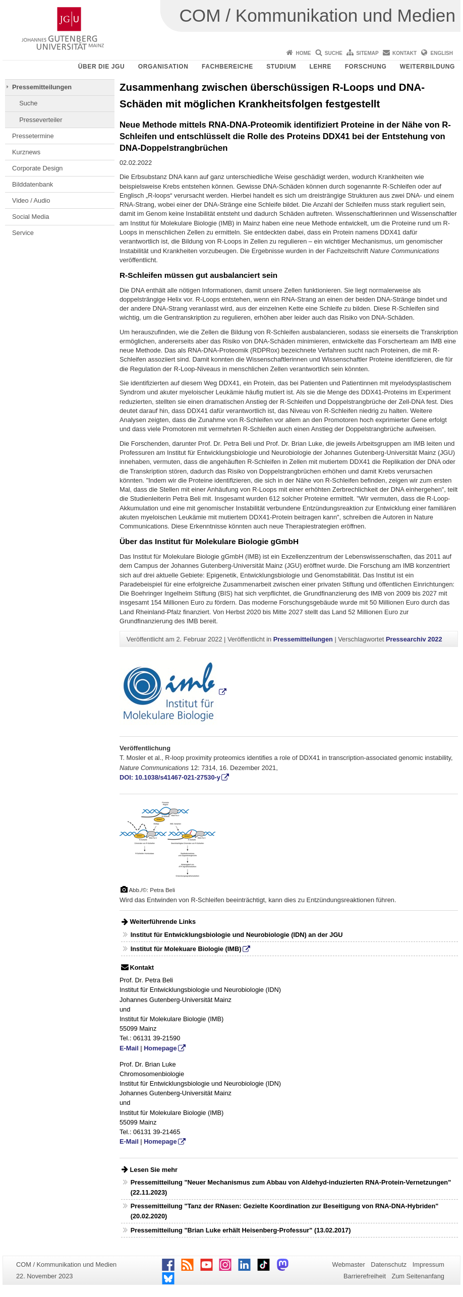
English (442, 53)
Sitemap (367, 53)
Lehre (321, 66)
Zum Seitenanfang (417, 1276)
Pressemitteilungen (42, 87)
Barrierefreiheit (364, 1276)
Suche (333, 53)
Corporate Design (37, 168)
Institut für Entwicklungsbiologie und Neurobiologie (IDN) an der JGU (237, 934)
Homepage (160, 1048)
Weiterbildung (427, 66)
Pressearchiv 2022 (414, 639)
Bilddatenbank (32, 184)
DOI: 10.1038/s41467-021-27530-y (170, 777)
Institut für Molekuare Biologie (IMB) (186, 949)
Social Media (30, 216)
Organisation (163, 66)
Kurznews (26, 152)
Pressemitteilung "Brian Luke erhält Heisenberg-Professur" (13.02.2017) (241, 1230)
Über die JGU (101, 66)
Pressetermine (33, 136)
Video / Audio (31, 200)
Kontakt (404, 53)
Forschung (366, 66)
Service (23, 233)
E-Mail (129, 1048)
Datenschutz (389, 1264)
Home (303, 53)
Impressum (428, 1264)
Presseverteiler (40, 120)
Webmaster (348, 1264)
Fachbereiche (227, 66)
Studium (281, 66)
